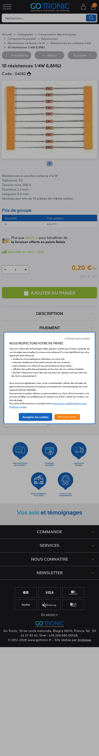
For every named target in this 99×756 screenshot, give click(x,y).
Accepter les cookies (36, 417)
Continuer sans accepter (77, 338)
